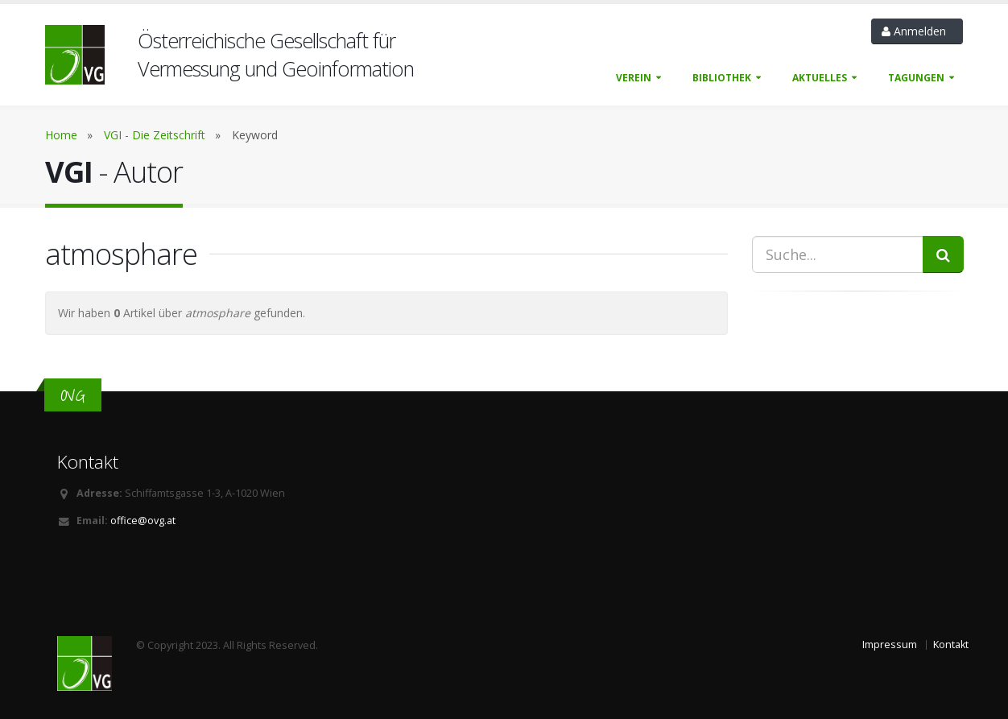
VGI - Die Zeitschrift (154, 135)
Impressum (889, 644)
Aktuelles (819, 78)
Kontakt (951, 644)
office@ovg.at (143, 520)
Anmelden (917, 31)
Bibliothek (721, 78)
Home (61, 135)
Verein (633, 78)
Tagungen (916, 78)
